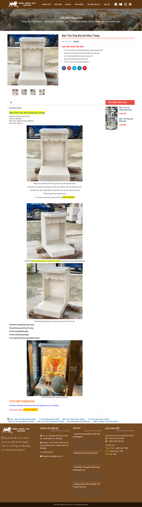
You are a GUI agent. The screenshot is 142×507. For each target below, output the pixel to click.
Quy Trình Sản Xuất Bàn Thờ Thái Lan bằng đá (86, 435)
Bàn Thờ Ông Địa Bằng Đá (126, 120)
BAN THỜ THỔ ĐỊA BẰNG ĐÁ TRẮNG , (21, 421)
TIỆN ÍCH (56, 102)
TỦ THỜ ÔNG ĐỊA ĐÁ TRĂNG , (49, 419)
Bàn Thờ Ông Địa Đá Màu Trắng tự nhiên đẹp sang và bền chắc (93, 21)
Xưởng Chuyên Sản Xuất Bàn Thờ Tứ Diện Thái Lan (86, 485)
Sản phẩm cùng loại (117, 102)
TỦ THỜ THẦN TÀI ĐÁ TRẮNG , (99, 419)
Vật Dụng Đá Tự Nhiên (53, 21)
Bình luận (69, 102)
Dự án (68, 4)
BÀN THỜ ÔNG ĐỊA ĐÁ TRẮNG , (26, 419)
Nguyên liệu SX (94, 4)
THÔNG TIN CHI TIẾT (18, 102)
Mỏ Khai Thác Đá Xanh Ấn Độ (85, 453)
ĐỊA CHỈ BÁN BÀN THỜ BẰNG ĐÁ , (79, 421)
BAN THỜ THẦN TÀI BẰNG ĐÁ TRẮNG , (51, 421)
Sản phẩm (79, 4)
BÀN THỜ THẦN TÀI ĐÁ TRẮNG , (73, 419)
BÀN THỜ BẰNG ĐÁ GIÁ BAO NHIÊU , (106, 421)
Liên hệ (107, 4)
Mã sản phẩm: (67, 42)
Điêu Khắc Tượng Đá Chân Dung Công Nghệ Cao (86, 468)
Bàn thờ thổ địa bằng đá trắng (27, 112)
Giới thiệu (58, 4)
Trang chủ (46, 4)
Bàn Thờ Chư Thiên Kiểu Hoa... (126, 109)
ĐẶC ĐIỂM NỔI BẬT (40, 102)
